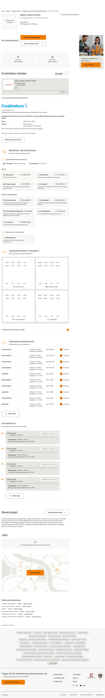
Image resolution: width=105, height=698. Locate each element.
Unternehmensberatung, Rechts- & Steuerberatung (47, 660)
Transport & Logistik (59, 656)
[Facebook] (73, 686)
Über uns (75, 678)
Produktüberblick (58, 674)
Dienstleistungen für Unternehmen (37, 636)
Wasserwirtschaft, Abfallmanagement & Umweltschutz (75, 660)
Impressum (63, 694)
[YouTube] (80, 686)
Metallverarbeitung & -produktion (64, 649)
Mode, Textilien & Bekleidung (81, 649)
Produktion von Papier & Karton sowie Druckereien (69, 653)
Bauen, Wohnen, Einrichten (50, 632)
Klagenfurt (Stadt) (27, 603)
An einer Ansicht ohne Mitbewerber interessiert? (15, 98)
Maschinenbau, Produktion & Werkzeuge (26, 649)
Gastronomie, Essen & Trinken (78, 639)
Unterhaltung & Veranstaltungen (75, 656)
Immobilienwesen (69, 643)
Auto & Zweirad (38, 632)
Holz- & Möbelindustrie (56, 643)
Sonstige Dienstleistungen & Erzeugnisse (32, 656)
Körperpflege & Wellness (26, 646)
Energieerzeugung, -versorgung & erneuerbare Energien (32, 639)
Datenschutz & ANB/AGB (86, 694)
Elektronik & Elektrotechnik (69, 636)
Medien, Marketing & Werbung (46, 649)
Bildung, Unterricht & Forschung (67, 632)
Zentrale (40, 128)
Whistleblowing (99, 694)
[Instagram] (77, 686)
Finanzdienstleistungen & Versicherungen (59, 639)
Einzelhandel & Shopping (54, 636)
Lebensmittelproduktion (79, 646)
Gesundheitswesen (24, 643)
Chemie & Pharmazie (83, 632)
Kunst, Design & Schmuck (40, 646)
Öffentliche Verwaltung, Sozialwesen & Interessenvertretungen (39, 653)
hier (46, 112)
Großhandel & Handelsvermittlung (40, 643)
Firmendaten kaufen (59, 678)
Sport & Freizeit (48, 656)
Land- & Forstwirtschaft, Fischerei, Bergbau (60, 646)
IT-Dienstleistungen (80, 643)
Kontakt (75, 681)
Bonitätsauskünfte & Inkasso (13, 140)
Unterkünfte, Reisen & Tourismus (24, 660)
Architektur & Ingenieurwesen (24, 632)
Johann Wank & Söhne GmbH (25, 81)
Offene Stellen (77, 674)
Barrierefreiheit (73, 694)
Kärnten (20, 603)
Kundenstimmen (58, 681)
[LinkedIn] (84, 686)
